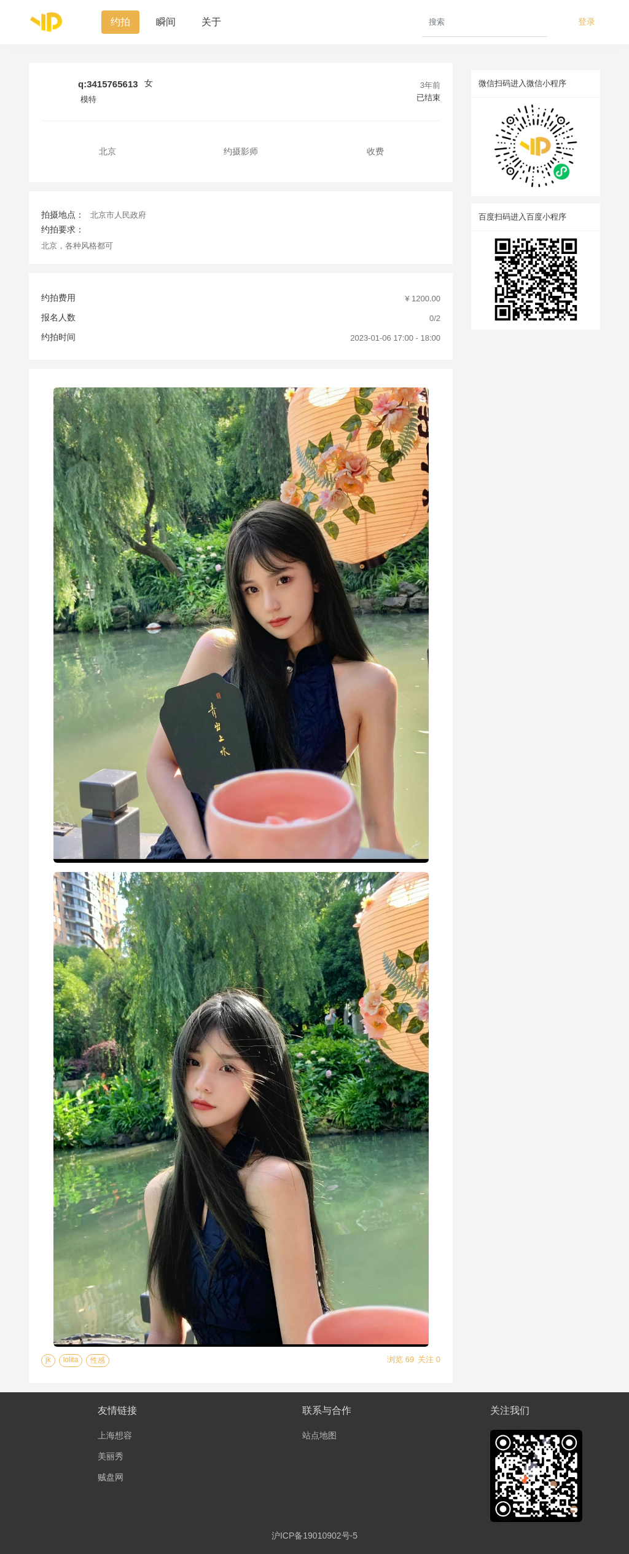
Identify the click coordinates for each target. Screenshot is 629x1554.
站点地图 (319, 1435)
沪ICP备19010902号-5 (314, 1535)
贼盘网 (110, 1477)
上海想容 (115, 1435)
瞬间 (166, 22)
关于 (211, 22)
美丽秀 (110, 1456)
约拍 (120, 22)
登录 (586, 21)
